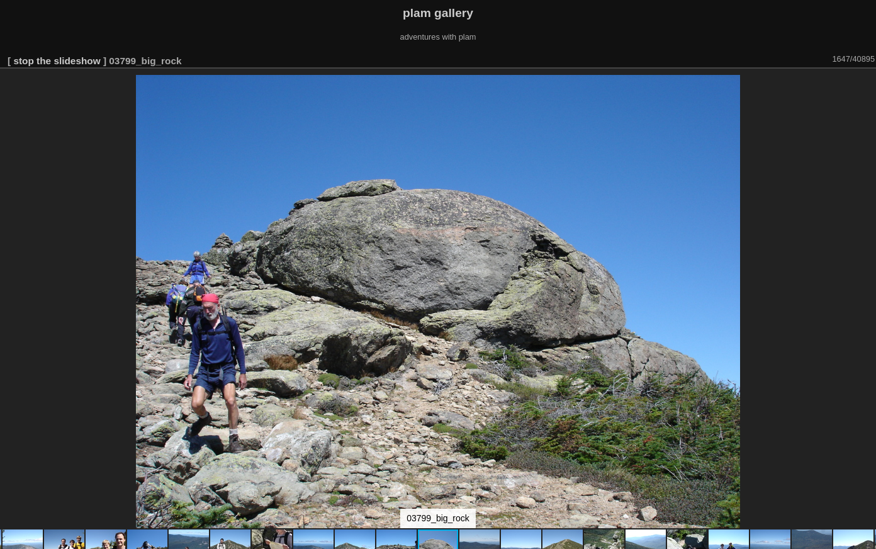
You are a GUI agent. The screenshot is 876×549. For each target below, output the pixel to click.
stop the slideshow (56, 60)
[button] (865, 86)
